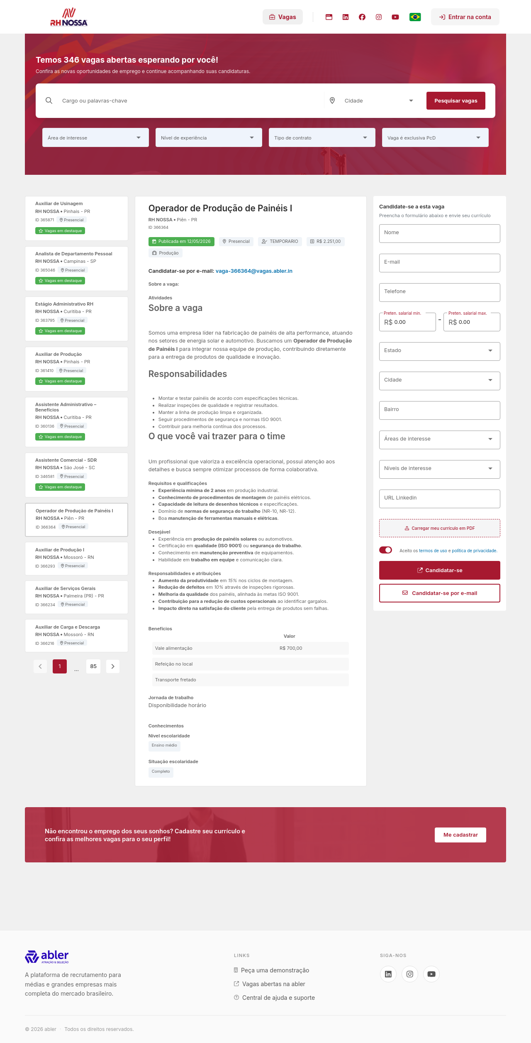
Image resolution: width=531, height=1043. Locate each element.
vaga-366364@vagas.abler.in (254, 271)
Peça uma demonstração (271, 970)
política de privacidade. (474, 550)
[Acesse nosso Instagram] (410, 974)
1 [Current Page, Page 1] (59, 667)
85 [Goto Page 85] (93, 667)
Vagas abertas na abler (269, 983)
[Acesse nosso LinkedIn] (388, 974)
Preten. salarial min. (402, 313)
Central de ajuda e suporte (274, 997)
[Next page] (112, 666)
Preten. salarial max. (467, 313)
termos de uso (433, 550)
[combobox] (380, 100)
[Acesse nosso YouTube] (431, 974)
